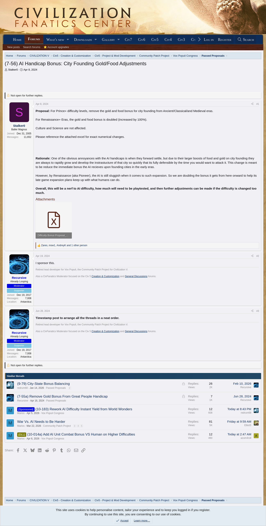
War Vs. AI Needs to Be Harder (41, 422)
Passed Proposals (56, 387)
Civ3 (181, 40)
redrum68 (22, 387)
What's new (55, 40)
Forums (34, 39)
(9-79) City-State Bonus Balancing (43, 384)
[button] (67, 39)
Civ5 (154, 40)
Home (17, 40)
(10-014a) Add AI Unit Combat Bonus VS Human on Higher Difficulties (81, 434)
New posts (13, 47)
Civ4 (168, 40)
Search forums (31, 47)
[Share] (252, 104)
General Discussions (136, 276)
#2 (257, 256)
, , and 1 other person (64, 245)
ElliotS (247, 425)
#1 (257, 104)
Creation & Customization (105, 276)
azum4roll (246, 438)
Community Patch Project (57, 425)
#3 (257, 311)
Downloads (83, 40)
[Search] (245, 39)
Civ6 (141, 40)
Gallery (108, 40)
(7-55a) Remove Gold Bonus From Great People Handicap (62, 396)
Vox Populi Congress (52, 413)
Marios (21, 413)
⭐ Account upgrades (56, 47)
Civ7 (128, 40)
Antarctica (25, 301)
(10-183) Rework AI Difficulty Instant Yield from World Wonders (84, 409)
